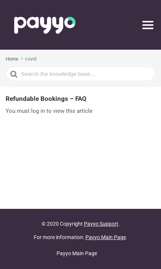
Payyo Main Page (105, 237)
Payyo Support (101, 224)
